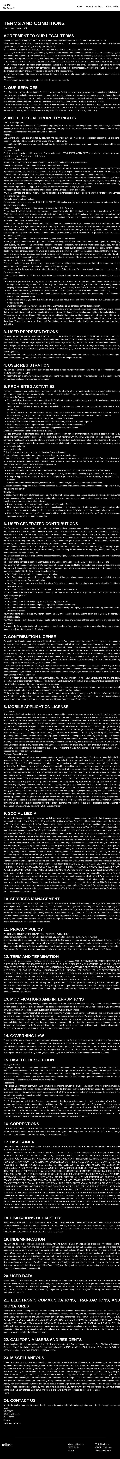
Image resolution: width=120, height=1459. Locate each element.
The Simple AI (8, 8)
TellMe (7, 5)
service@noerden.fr (39, 50)
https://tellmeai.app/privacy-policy (18, 937)
